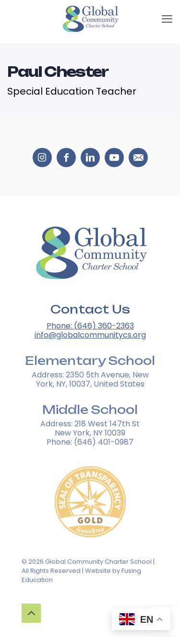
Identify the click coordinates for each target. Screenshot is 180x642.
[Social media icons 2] (90, 157)
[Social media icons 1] (66, 157)
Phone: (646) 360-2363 (90, 325)
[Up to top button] (31, 613)
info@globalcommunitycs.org (90, 334)
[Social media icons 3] (114, 157)
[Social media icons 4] (138, 157)
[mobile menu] (167, 19)
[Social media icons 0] (42, 157)
